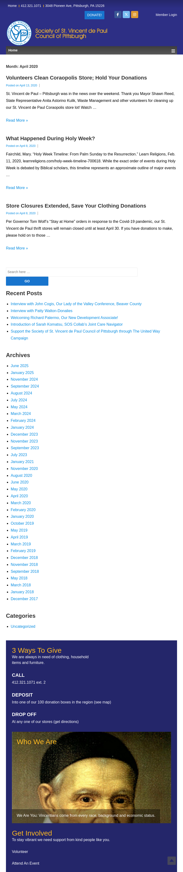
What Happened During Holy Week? (50, 138)
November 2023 (24, 441)
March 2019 (21, 544)
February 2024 (23, 421)
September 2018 (25, 571)
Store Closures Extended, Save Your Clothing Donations (76, 206)
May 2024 (19, 407)
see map (102, 702)
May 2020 (19, 489)
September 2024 (25, 386)
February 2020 (23, 510)
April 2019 (19, 537)
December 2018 (24, 558)
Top (172, 861)
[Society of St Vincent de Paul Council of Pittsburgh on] (143, 14)
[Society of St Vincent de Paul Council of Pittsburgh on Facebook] (118, 14)
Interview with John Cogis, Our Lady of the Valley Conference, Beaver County (76, 304)
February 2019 (23, 551)
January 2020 (22, 516)
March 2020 (21, 503)
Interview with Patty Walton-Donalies (41, 311)
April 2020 (19, 496)
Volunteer (20, 852)
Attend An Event (25, 863)
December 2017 (24, 599)
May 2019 (19, 530)
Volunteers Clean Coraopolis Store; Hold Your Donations (76, 78)
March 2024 (21, 414)
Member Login (166, 15)
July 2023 (19, 455)
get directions (66, 722)
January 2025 (22, 373)
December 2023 (24, 434)
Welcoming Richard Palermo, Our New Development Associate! (64, 318)
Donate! (94, 15)
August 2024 (21, 393)
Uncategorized (23, 626)
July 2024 (19, 400)
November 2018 (24, 565)
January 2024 (22, 427)
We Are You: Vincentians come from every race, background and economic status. (86, 815)
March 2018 (21, 585)
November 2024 (24, 379)
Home (12, 6)
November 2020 (24, 469)
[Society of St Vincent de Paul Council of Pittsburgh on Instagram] (134, 14)
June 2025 (20, 366)
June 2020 (20, 482)
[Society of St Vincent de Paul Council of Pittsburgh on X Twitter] (126, 14)
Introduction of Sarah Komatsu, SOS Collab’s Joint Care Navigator (67, 324)
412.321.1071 (31, 6)
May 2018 (19, 578)
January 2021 (22, 462)
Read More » (17, 120)
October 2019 (22, 523)
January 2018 (22, 592)
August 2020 (21, 475)
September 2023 (25, 448)
